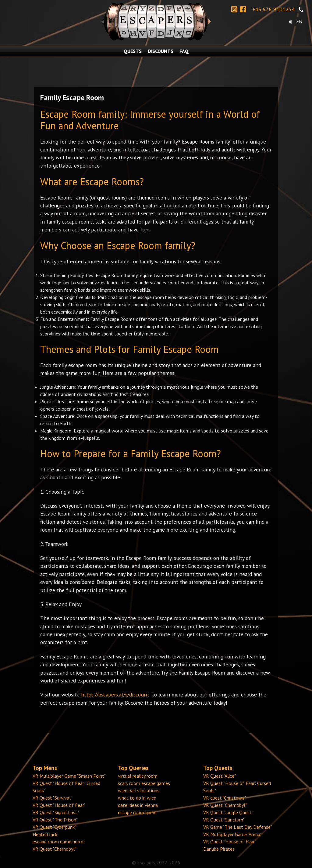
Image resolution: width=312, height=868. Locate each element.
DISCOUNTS (160, 51)
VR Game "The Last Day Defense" (237, 827)
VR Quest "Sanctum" (224, 820)
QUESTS (133, 51)
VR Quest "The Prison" (55, 820)
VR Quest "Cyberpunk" (54, 827)
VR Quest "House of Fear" (59, 805)
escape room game (137, 812)
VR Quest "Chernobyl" (54, 849)
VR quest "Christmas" (224, 798)
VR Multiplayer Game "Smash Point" (69, 776)
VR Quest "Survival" (52, 798)
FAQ (184, 51)
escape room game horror (59, 841)
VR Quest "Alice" (219, 776)
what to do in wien (137, 798)
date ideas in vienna (138, 805)
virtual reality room (138, 776)
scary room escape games (144, 783)
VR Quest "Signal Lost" (56, 812)
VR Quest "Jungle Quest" (228, 812)
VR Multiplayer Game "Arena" (232, 834)
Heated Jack (45, 834)
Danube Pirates (219, 849)
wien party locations (138, 790)
